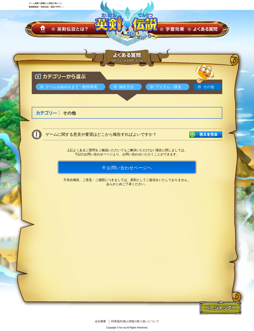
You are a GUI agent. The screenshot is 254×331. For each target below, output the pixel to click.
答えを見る (205, 134)
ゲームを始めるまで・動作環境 (71, 87)
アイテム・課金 (168, 87)
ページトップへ (220, 308)
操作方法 (126, 87)
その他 (208, 87)
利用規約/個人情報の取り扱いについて (135, 321)
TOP (113, 60)
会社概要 (100, 321)
